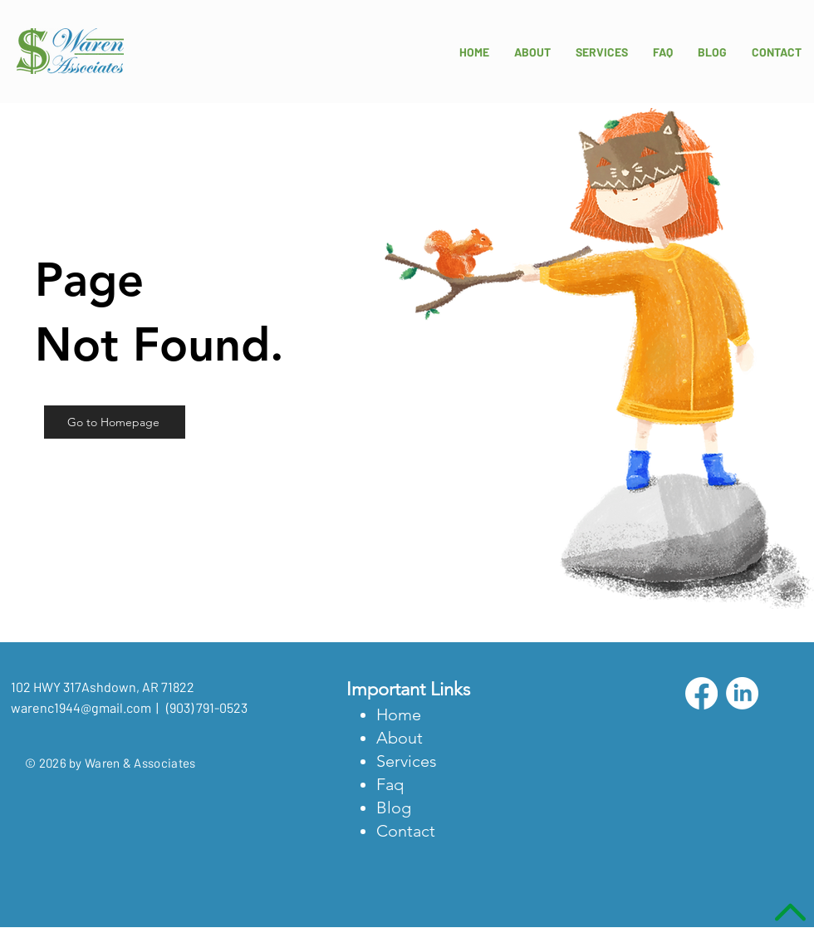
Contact (405, 831)
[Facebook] (701, 693)
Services (406, 761)
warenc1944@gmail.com (81, 707)
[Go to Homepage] (114, 422)
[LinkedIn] (742, 693)
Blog (393, 808)
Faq (390, 784)
